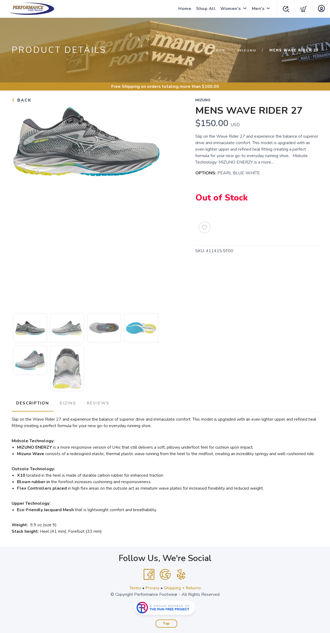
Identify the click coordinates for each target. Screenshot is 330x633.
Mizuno (247, 50)
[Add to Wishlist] (204, 227)
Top (166, 622)
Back (22, 100)
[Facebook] (149, 573)
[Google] (165, 573)
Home (183, 9)
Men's (257, 9)
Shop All (204, 9)
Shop (219, 50)
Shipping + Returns (183, 587)
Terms (134, 587)
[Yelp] (181, 573)
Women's (229, 9)
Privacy (152, 587)
